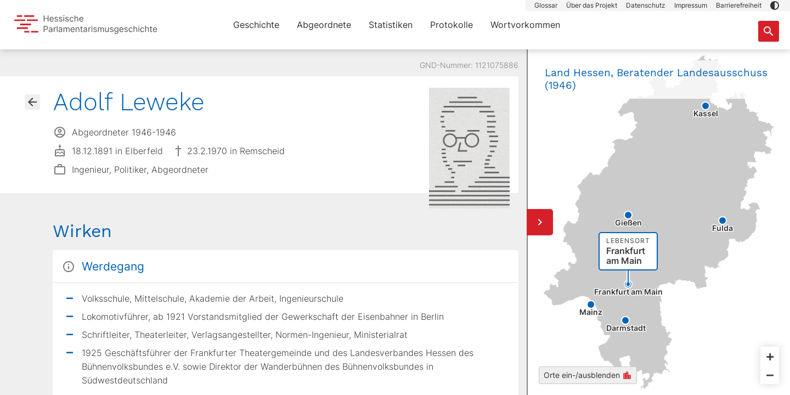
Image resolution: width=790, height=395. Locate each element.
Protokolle (451, 24)
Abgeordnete (324, 24)
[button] (774, 5)
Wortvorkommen (525, 24)
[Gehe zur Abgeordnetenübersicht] (32, 102)
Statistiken (391, 24)
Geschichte (256, 24)
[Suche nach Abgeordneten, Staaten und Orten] (768, 31)
